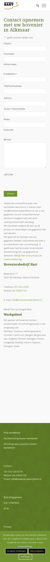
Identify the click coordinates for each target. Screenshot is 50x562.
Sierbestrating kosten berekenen (21, 438)
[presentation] (24, 183)
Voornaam (9, 53)
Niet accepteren (37, 551)
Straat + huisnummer (14, 108)
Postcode (8, 129)
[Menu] (42, 5)
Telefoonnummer (13, 86)
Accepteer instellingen (16, 551)
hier (13, 309)
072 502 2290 (21, 286)
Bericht (7, 139)
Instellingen (25, 556)
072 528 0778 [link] (15, 471)
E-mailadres (10, 74)
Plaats (7, 119)
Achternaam (10, 64)
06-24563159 (19, 290)
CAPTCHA (8, 174)
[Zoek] (36, 5)
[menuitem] (36, 5)
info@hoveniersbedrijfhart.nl (27, 299)
